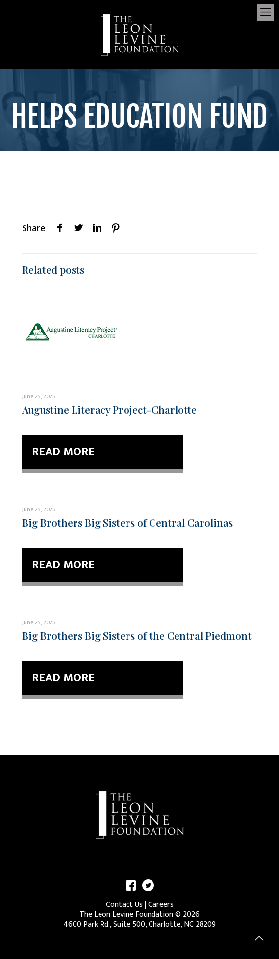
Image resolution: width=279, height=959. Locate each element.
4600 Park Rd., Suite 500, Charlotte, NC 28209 (139, 924)
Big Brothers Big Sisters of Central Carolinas (127, 522)
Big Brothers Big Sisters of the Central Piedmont (137, 635)
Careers (161, 904)
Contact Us (124, 904)
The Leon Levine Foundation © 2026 (139, 914)
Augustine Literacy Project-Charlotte (109, 409)
